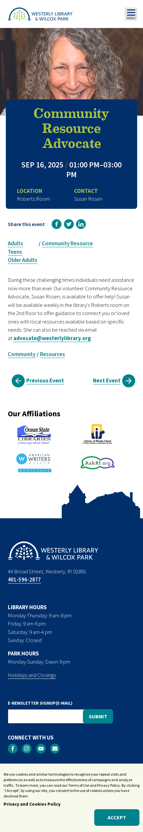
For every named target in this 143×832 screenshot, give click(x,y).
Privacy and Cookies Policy (32, 804)
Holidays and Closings (32, 675)
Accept (117, 817)
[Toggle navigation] (130, 14)
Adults (15, 243)
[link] (56, 224)
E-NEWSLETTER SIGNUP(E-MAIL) (40, 703)
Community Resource (67, 243)
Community (21, 354)
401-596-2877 (24, 579)
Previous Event (45, 380)
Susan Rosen (88, 198)
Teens (15, 251)
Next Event (107, 380)
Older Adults (22, 260)
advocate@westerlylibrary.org (52, 338)
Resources (52, 354)
